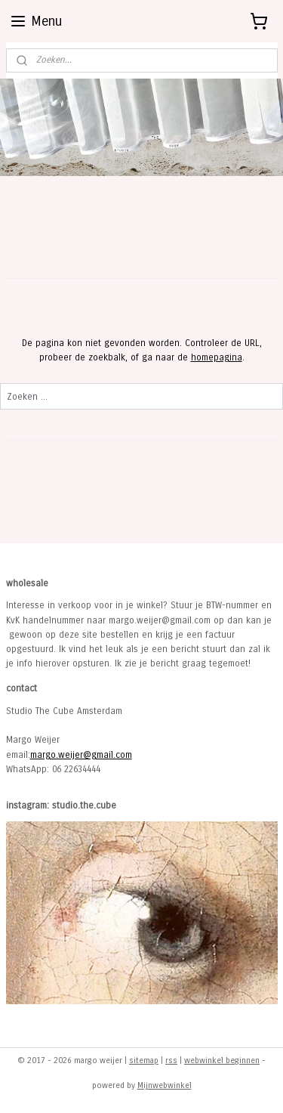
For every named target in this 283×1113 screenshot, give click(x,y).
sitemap (143, 1060)
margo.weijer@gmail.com (81, 755)
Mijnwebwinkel (164, 1085)
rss (171, 1060)
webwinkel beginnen (222, 1060)
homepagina (216, 357)
